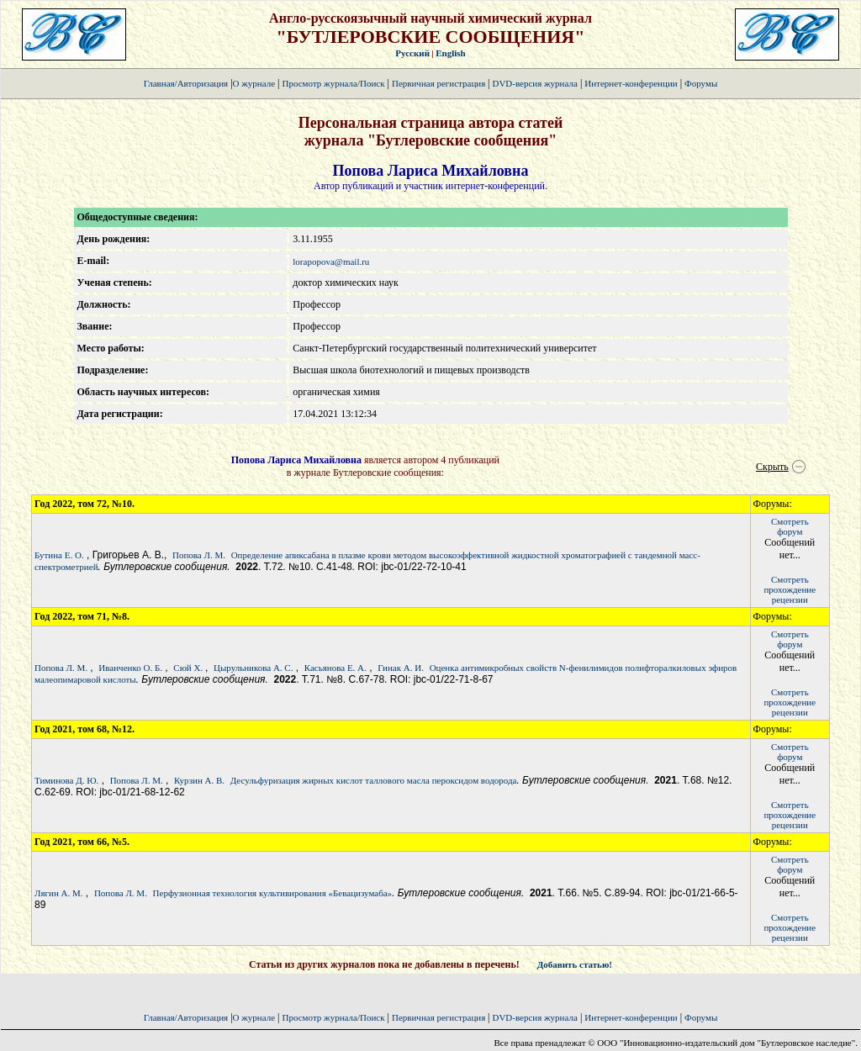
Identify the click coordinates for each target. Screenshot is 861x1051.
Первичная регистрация (440, 83)
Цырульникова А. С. (253, 668)
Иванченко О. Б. (130, 668)
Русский (412, 53)
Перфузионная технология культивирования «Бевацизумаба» (273, 893)
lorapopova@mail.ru (331, 261)
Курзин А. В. (199, 780)
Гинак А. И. (401, 668)
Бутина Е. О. (59, 555)
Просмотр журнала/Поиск (333, 83)
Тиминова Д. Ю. (66, 780)
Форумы (700, 83)
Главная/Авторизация (186, 83)
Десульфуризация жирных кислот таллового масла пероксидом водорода (373, 780)
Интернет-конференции (630, 83)
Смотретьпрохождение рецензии (789, 589)
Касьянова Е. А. (335, 668)
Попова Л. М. (198, 555)
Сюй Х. (189, 668)
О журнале (254, 83)
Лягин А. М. (58, 893)
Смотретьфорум (790, 526)
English (450, 53)
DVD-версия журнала (534, 83)
